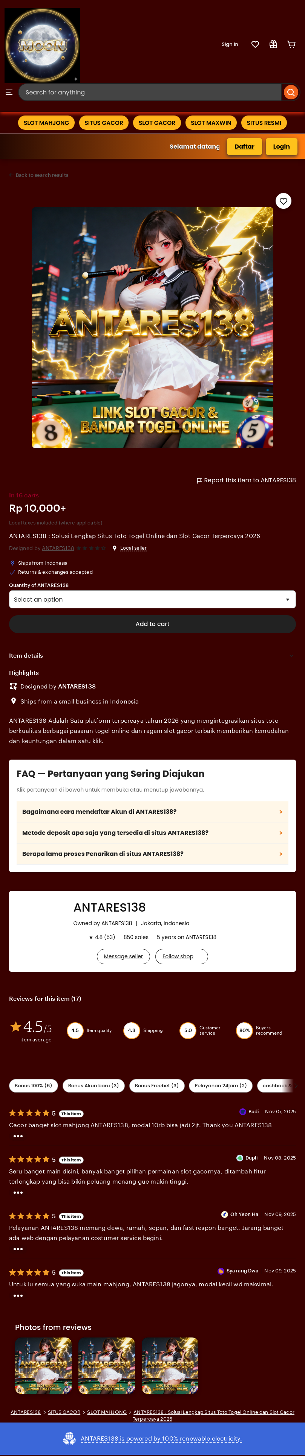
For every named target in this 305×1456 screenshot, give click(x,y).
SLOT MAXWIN (214, 123)
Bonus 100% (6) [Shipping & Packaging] (33, 1086)
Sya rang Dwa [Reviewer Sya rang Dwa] (243, 1272)
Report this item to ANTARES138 (246, 481)
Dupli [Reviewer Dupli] (251, 1158)
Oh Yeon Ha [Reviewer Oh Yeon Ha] (244, 1215)
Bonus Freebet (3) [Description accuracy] (157, 1086)
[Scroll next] (296, 1086)
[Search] (291, 92)
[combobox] (150, 92)
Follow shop (177, 957)
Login (281, 147)
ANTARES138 (58, 549)
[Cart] (291, 44)
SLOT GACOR (157, 123)
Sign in (230, 44)
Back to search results (42, 176)
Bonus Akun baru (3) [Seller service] (93, 1086)
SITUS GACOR (101, 123)
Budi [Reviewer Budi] (253, 1112)
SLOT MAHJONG (41, 123)
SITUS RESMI (270, 123)
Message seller (123, 957)
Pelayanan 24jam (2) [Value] (221, 1086)
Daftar (244, 147)
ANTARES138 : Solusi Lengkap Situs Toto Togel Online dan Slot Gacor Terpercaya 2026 (134, 536)
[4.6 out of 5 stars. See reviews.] (92, 549)
